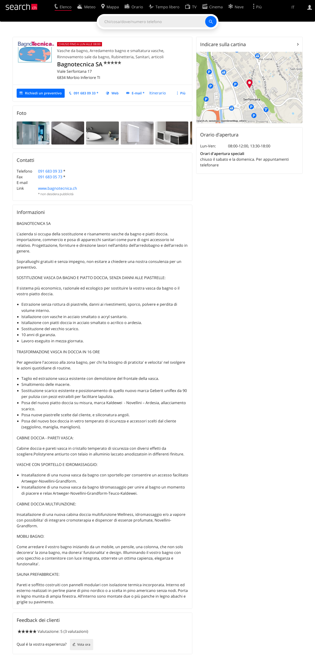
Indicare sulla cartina (223, 44)
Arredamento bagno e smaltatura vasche (126, 50)
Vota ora (83, 644)
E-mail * (138, 93)
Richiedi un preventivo (43, 93)
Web (115, 93)
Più (182, 93)
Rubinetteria (122, 56)
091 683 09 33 (50, 171)
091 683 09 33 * (86, 93)
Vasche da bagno (72, 50)
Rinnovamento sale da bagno (83, 56)
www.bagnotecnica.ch (57, 188)
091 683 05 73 (50, 176)
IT (293, 7)
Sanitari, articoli (150, 56)
